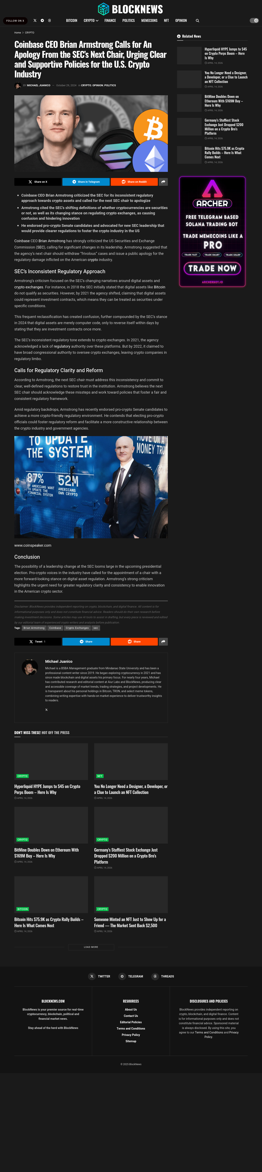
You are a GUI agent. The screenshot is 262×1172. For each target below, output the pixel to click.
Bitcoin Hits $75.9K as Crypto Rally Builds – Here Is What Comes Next (49, 922)
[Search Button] (197, 20)
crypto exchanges (28, 287)
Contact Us (131, 1016)
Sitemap (130, 1041)
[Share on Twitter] (37, 182)
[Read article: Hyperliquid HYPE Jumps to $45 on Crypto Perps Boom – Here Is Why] (51, 761)
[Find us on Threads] (49, 20)
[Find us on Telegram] (42, 20)
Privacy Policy (131, 1035)
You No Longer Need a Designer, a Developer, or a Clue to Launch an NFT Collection (131, 789)
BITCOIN (71, 20)
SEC (40, 247)
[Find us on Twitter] (35, 20)
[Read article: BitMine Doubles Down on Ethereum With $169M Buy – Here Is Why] (51, 825)
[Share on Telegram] (86, 182)
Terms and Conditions (131, 1028)
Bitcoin (159, 287)
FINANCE (110, 20)
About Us (131, 1009)
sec (96, 628)
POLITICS (128, 20)
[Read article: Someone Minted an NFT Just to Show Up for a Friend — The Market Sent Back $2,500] (131, 894)
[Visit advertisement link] (212, 231)
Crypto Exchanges (77, 628)
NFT (166, 20)
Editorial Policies (131, 1022)
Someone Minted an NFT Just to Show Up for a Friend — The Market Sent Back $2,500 (130, 922)
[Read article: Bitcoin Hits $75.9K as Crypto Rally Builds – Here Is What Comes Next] (51, 894)
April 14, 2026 (23, 798)
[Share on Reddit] (134, 182)
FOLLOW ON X (15, 21)
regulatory (62, 346)
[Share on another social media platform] (163, 182)
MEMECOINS (149, 20)
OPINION (181, 20)
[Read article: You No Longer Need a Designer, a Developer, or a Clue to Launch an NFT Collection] (131, 761)
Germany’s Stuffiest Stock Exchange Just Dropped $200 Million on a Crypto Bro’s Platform (126, 855)
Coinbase (22, 241)
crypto (93, 259)
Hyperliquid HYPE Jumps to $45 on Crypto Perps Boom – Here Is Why (47, 789)
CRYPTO (89, 20)
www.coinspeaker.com (32, 545)
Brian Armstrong (51, 241)
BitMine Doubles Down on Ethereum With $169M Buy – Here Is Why (46, 852)
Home (17, 33)
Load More (91, 947)
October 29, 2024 (66, 85)
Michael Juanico (38, 85)
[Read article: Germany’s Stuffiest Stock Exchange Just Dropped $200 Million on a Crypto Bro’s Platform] (131, 825)
